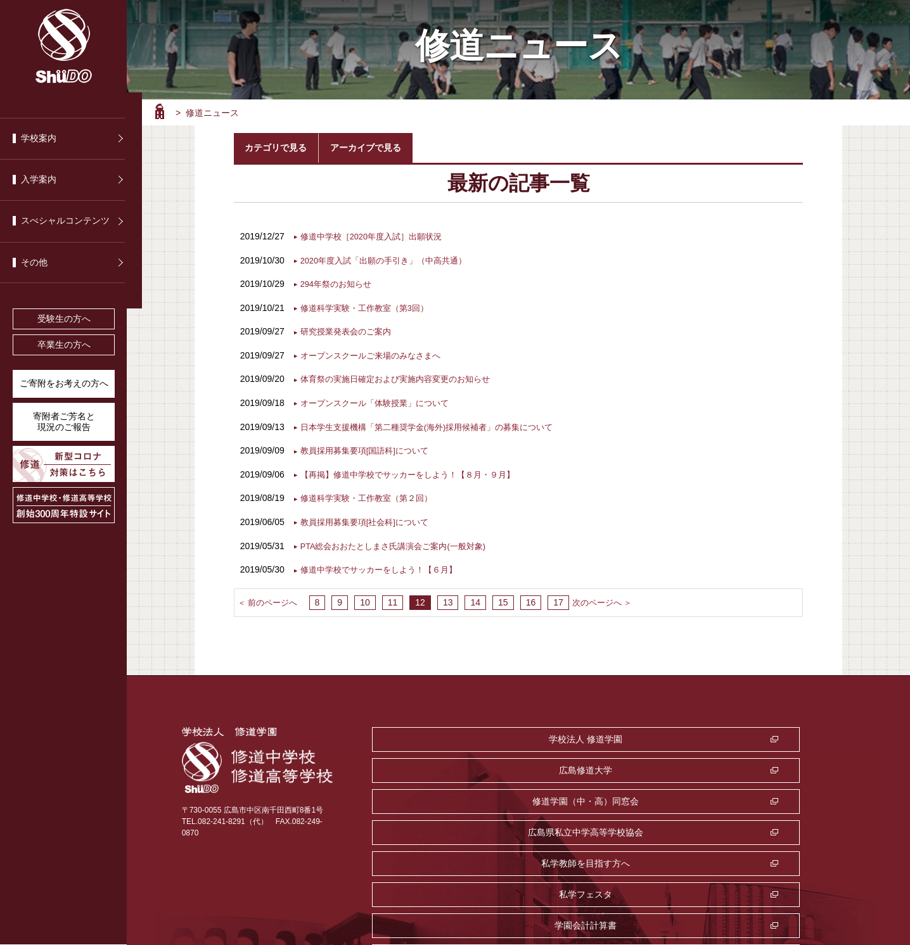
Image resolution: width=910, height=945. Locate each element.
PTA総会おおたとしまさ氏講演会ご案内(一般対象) (400, 541)
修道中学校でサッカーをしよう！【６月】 (384, 566)
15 (499, 598)
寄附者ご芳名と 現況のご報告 (64, 422)
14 (472, 598)
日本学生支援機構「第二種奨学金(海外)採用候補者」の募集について (436, 424)
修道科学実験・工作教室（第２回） (371, 495)
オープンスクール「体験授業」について (380, 400)
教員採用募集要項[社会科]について (369, 518)
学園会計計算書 (446, 797)
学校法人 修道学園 (446, 735)
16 (527, 598)
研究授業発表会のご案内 (349, 329)
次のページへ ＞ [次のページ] (600, 598)
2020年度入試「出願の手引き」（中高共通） (390, 259)
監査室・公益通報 (605, 797)
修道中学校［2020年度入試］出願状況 (376, 236)
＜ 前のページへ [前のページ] (270, 598)
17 (554, 598)
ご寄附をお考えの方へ (64, 383)
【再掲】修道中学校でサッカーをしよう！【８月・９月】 (415, 471)
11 (389, 598)
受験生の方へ (64, 319)
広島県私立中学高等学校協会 (446, 766)
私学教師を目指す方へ (605, 766)
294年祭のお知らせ (338, 282)
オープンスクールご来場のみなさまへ (375, 353)
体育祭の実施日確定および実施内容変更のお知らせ (402, 377)
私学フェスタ (763, 766)
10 (361, 598)
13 (444, 598)
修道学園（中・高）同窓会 (763, 735)
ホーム (159, 111)
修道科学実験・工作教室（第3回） (369, 306)
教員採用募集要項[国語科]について (369, 448)
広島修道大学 (605, 735)
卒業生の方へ (64, 345)
